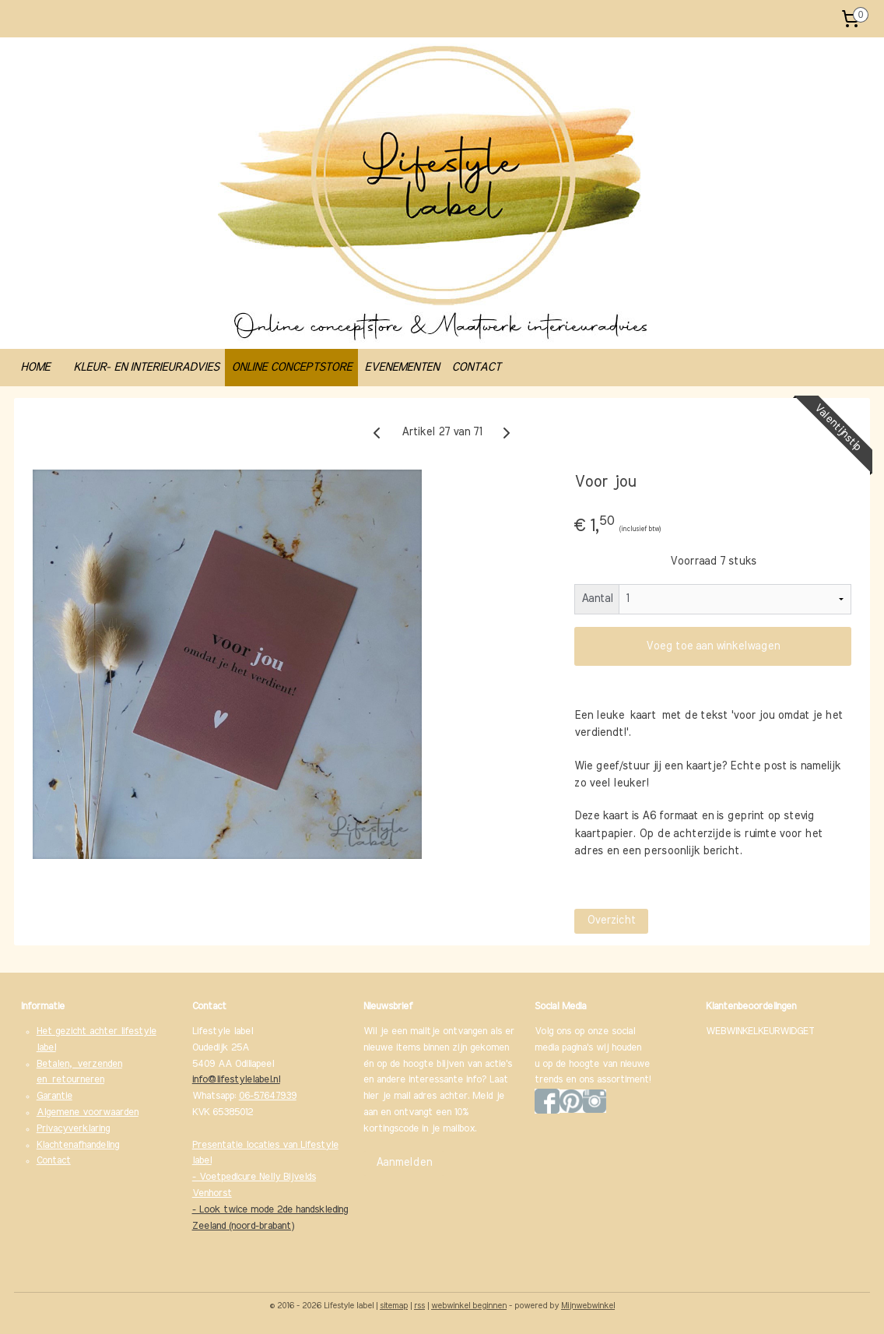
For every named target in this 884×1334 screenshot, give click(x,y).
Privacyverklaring (73, 1129)
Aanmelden (404, 1162)
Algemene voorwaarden (88, 1112)
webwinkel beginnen (469, 1305)
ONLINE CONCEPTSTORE (291, 367)
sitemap (394, 1305)
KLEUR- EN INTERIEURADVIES (146, 367)
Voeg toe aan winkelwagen (713, 646)
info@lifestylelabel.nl (236, 1080)
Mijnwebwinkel (588, 1305)
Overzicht (611, 920)
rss (419, 1305)
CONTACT (475, 367)
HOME (35, 367)
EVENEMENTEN (401, 367)
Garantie (54, 1096)
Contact (54, 1161)
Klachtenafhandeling (78, 1145)
